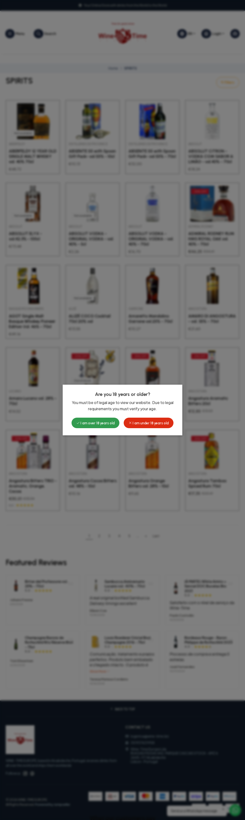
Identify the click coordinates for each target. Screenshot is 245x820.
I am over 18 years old (95, 423)
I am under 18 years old (148, 423)
